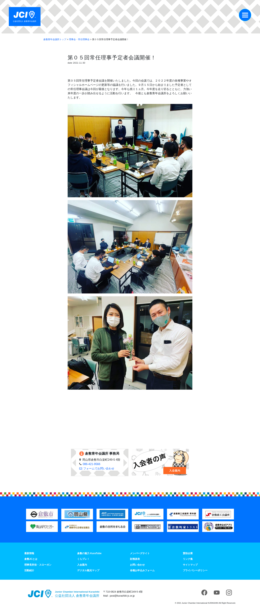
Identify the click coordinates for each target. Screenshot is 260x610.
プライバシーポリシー (195, 570)
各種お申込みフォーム (142, 570)
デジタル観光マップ (88, 570)
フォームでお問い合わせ (98, 468)
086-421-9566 (91, 464)
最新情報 (29, 553)
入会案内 (82, 564)
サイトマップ (190, 564)
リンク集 (188, 559)
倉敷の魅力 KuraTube (89, 553)
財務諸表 (135, 559)
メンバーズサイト (140, 553)
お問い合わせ (137, 564)
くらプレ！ (83, 559)
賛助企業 (188, 553)
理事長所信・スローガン (37, 564)
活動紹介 (29, 570)
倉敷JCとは (30, 559)
